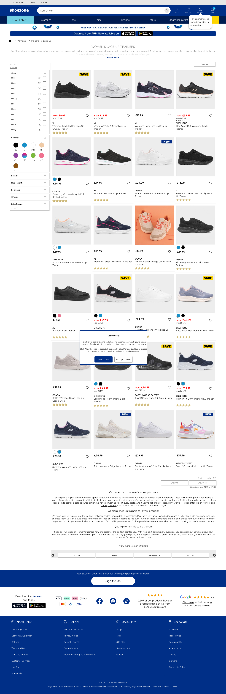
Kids (118, 635)
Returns (15, 642)
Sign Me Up (113, 581)
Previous (52, 555)
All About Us (175, 648)
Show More (202, 483)
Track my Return (19, 648)
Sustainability (175, 642)
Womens (20, 40)
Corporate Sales (177, 667)
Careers (173, 660)
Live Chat (16, 667)
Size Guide (16, 673)
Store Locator (123, 648)
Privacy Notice (71, 635)
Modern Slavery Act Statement (79, 654)
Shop (118, 629)
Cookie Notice (71, 648)
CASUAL (76, 555)
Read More (113, 57)
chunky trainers (108, 505)
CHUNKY (115, 555)
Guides (119, 654)
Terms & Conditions (73, 629)
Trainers (34, 40)
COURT (190, 555)
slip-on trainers (203, 502)
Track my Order (19, 629)
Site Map (120, 642)
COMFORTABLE (153, 555)
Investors (173, 629)
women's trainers (85, 531)
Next (214, 555)
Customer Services (20, 660)
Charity (172, 654)
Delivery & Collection (21, 635)
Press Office (175, 635)
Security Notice (71, 642)
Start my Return (19, 654)
